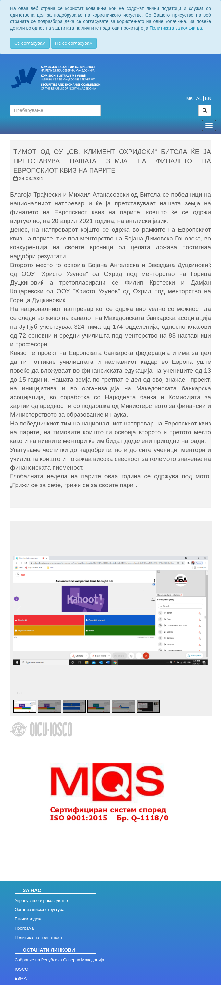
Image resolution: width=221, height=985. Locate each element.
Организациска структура (39, 909)
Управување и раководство (41, 900)
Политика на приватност (38, 937)
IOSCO (21, 969)
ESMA (21, 978)
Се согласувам (29, 43)
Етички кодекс (28, 919)
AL (199, 98)
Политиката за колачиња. (176, 28)
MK (189, 98)
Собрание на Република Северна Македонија (59, 959)
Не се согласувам (73, 43)
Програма (24, 928)
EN (208, 98)
